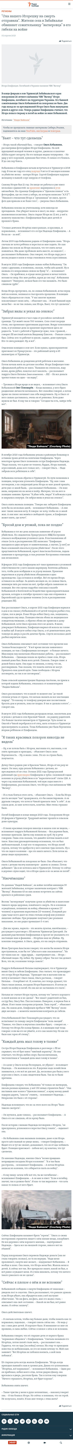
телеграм (55, 131)
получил (35, 171)
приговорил (23, 775)
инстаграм (42, 131)
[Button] (65, 41)
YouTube (30, 131)
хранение (35, 188)
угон (57, 188)
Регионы (7, 11)
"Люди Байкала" (21, 120)
